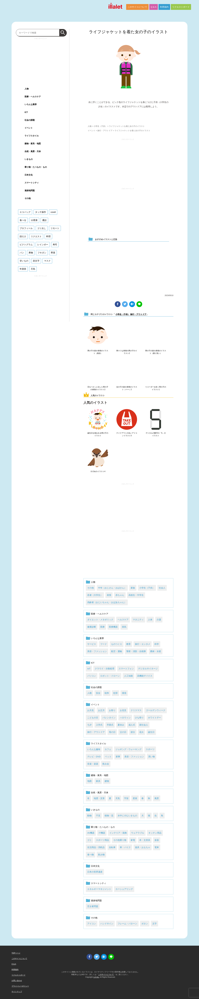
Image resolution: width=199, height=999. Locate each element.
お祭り (112, 710)
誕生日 (151, 732)
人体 (150, 619)
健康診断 (91, 627)
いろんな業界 (97, 638)
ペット (108, 756)
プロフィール (26, 228)
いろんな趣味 (93, 749)
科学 (156, 644)
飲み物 (101, 854)
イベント (91, 130)
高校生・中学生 (136, 595)
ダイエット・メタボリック (100, 619)
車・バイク (125, 847)
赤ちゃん (119, 595)
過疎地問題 (96, 900)
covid (53, 212)
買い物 (151, 756)
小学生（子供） (100, 126)
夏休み (121, 725)
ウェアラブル (137, 833)
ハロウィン (125, 717)
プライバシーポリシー (20, 986)
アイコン (91, 923)
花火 (141, 732)
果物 (31, 252)
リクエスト (36, 236)
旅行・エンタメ (142, 644)
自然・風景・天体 (99, 792)
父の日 (123, 732)
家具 (98, 781)
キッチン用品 (154, 833)
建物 (107, 781)
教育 (128, 644)
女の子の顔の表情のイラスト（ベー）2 (126, 388)
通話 (44, 220)
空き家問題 (92, 906)
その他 (90, 588)
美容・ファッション (97, 651)
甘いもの (24, 260)
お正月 (101, 710)
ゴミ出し (41, 228)
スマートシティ (98, 883)
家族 (133, 588)
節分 (133, 732)
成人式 (131, 725)
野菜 (53, 252)
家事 (118, 756)
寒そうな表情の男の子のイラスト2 (126, 352)
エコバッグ (25, 212)
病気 (124, 627)
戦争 (107, 693)
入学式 (99, 725)
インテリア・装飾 (118, 833)
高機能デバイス (144, 676)
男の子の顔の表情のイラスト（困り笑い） (155, 352)
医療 (102, 627)
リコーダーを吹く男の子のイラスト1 (155, 388)
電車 (156, 847)
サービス (91, 644)
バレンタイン (108, 717)
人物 (89, 126)
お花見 (123, 710)
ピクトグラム (26, 244)
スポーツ (150, 749)
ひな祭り (139, 717)
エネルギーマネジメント (99, 889)
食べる (23, 220)
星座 (135, 798)
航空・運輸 (116, 651)
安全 (98, 693)
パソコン (91, 676)
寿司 (55, 244)
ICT (92, 663)
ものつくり (116, 644)
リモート (55, 228)
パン (22, 252)
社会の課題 (96, 687)
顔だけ (23, 236)
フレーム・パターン (127, 923)
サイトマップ (17, 992)
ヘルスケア (123, 619)
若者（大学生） (94, 595)
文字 (154, 923)
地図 (89, 781)
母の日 (112, 732)
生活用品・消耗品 (96, 847)
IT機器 (102, 833)
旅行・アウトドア (104, 130)
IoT (88, 668)
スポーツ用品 (102, 840)
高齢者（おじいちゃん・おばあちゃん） (106, 602)
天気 (117, 798)
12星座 (34, 220)
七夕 (89, 725)
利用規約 (164, 7)
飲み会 (105, 764)
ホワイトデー (154, 717)
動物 (89, 815)
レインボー (42, 244)
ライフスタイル (98, 743)
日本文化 (95, 866)
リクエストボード (181, 7)
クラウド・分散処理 (104, 668)
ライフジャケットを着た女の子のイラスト (128, 32)
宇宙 (126, 798)
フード (103, 644)
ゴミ (89, 840)
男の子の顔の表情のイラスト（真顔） (97, 352)
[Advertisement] (127, 161)
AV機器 (90, 833)
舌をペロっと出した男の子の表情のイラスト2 (97, 388)
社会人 (162, 588)
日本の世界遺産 (94, 872)
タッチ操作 (40, 212)
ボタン (144, 923)
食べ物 (90, 854)
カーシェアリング (124, 889)
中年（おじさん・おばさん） (112, 588)
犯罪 (115, 693)
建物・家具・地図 (99, 775)
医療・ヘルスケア (99, 614)
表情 (109, 595)
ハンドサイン (106, 923)
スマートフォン (126, 668)
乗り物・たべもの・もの (103, 827)
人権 (89, 693)
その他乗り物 (119, 840)
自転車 (112, 847)
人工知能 (128, 676)
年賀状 (23, 269)
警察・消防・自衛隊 (136, 651)
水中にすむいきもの (127, 815)
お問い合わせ (17, 981)
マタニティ (138, 619)
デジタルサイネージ (148, 668)
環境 (124, 693)
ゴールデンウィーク (155, 710)
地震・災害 (99, 798)
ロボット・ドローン (110, 676)
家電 (133, 840)
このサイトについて (137, 7)
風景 (156, 798)
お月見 (90, 710)
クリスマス (136, 710)
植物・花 (109, 815)
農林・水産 (155, 651)
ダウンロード (128, 115)
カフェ (108, 749)
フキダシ (42, 252)
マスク (47, 260)
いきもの (95, 810)
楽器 (156, 840)
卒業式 (110, 725)
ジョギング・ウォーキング (128, 749)
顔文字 (36, 260)
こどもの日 (92, 717)
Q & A (153, 7)
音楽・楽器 (92, 764)
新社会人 (143, 725)
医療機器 (113, 627)
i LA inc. (96, 977)
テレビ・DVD (94, 756)
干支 (98, 815)
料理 (48, 236)
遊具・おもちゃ (142, 847)
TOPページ (16, 953)
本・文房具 (144, 840)
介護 (159, 619)
